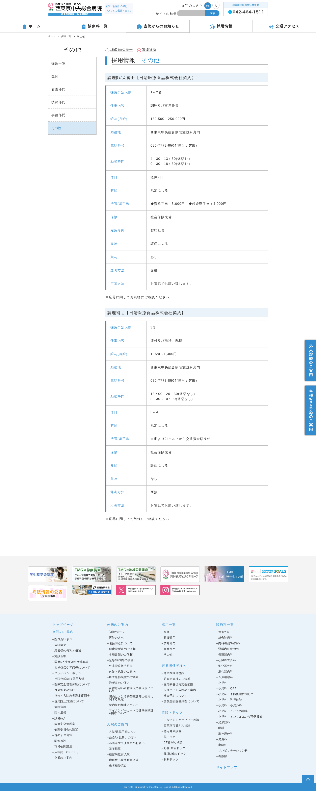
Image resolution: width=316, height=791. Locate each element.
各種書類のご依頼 (121, 654)
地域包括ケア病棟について (72, 667)
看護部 (222, 756)
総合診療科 (225, 637)
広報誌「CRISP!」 (66, 752)
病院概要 (60, 644)
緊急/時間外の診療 (121, 660)
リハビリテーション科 (233, 750)
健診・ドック (172, 712)
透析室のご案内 (119, 682)
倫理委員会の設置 (66, 729)
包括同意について (121, 643)
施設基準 (60, 656)
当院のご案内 (63, 632)
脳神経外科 (225, 733)
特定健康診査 (172, 731)
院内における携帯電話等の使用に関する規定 (131, 698)
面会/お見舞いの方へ (123, 737)
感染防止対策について (69, 701)
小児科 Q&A (227, 688)
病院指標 (60, 707)
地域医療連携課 (174, 673)
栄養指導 (115, 748)
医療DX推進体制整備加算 (71, 661)
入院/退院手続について (124, 731)
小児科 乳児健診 (230, 699)
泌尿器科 (224, 722)
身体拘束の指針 (64, 690)
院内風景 (60, 712)
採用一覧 (68, 36)
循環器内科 (225, 654)
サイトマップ (227, 767)
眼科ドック (171, 759)
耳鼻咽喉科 (225, 677)
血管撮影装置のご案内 (124, 677)
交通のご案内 (63, 757)
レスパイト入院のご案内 (180, 690)
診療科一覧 (225, 624)
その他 (168, 654)
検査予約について (175, 695)
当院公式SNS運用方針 (69, 678)
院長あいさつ (63, 639)
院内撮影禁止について (124, 704)
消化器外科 (225, 665)
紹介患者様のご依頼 (177, 678)
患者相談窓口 (118, 765)
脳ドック (170, 736)
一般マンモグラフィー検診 (181, 719)
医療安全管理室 (64, 723)
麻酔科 (222, 744)
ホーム (52, 36)
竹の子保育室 (63, 735)
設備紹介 (60, 718)
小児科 (222, 682)
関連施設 (60, 740)
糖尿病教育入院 (119, 754)
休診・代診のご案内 (122, 671)
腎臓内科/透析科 (229, 648)
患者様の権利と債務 (67, 650)
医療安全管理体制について (72, 684)
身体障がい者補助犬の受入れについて (131, 689)
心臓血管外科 (227, 660)
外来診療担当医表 (121, 665)
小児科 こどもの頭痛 (233, 711)
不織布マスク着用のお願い (126, 743)
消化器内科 (225, 671)
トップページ (63, 624)
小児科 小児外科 (230, 705)
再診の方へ (116, 637)
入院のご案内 (117, 724)
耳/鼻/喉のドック (175, 753)
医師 (166, 632)
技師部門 (170, 643)
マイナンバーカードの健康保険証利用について (131, 712)
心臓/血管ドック (174, 748)
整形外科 (224, 632)
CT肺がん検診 (173, 742)
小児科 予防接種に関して (236, 694)
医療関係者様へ (174, 665)
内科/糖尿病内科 (229, 643)
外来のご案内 (117, 624)
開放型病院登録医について (181, 701)
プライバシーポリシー (69, 673)
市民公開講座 (63, 746)
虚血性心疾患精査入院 (124, 760)
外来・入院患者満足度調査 (72, 695)
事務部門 (170, 648)
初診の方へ (116, 632)
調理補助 (149, 50)
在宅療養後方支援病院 (178, 684)
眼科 (221, 727)
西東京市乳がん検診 (177, 725)
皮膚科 (222, 739)
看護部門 (170, 637)
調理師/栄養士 (121, 50)
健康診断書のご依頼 (122, 648)
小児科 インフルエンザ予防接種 (240, 716)
